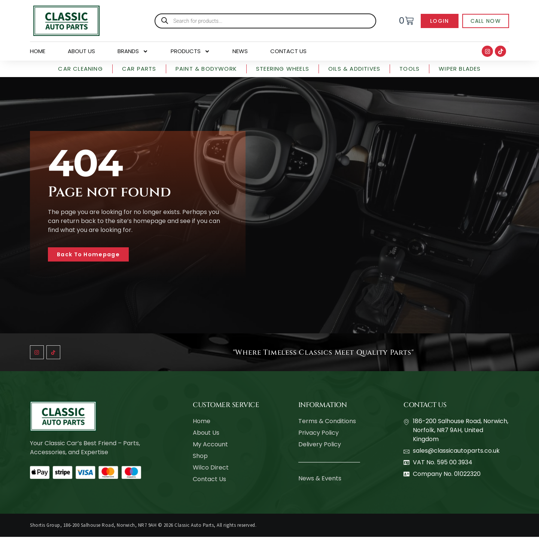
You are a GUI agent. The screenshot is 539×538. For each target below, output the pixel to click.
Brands (133, 51)
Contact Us (288, 51)
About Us (81, 51)
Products (190, 51)
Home (37, 51)
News (240, 51)
